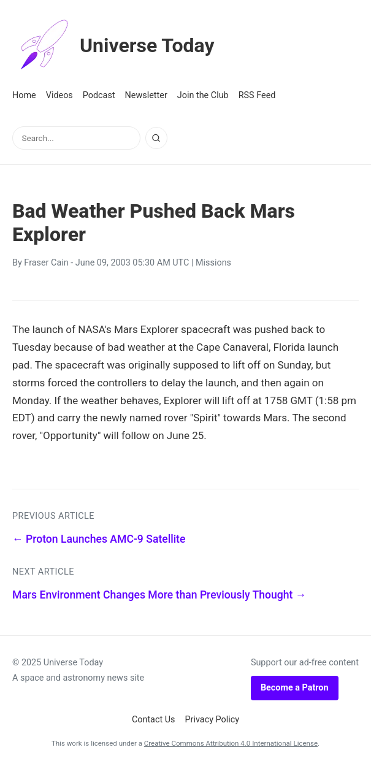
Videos (59, 95)
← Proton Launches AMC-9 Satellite (98, 539)
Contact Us (153, 719)
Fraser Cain (46, 263)
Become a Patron (295, 688)
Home (24, 95)
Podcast (99, 95)
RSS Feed (257, 95)
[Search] (156, 138)
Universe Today (113, 45)
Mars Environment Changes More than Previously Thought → (159, 595)
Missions (213, 263)
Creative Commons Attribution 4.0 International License (231, 743)
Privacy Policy (212, 719)
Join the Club (203, 95)
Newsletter (146, 95)
